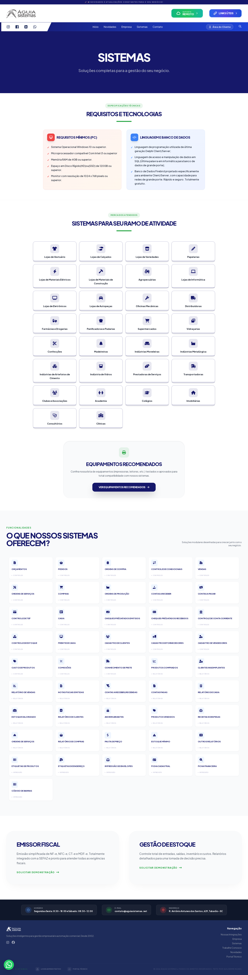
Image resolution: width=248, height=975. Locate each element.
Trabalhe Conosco (232, 947)
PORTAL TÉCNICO (77, 969)
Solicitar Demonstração (38, 872)
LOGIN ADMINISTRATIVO (48, 969)
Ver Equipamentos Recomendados (124, 487)
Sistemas (142, 26)
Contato (158, 26)
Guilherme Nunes (232, 969)
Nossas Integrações (231, 934)
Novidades (110, 26)
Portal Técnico (234, 956)
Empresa (126, 26)
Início (96, 26)
